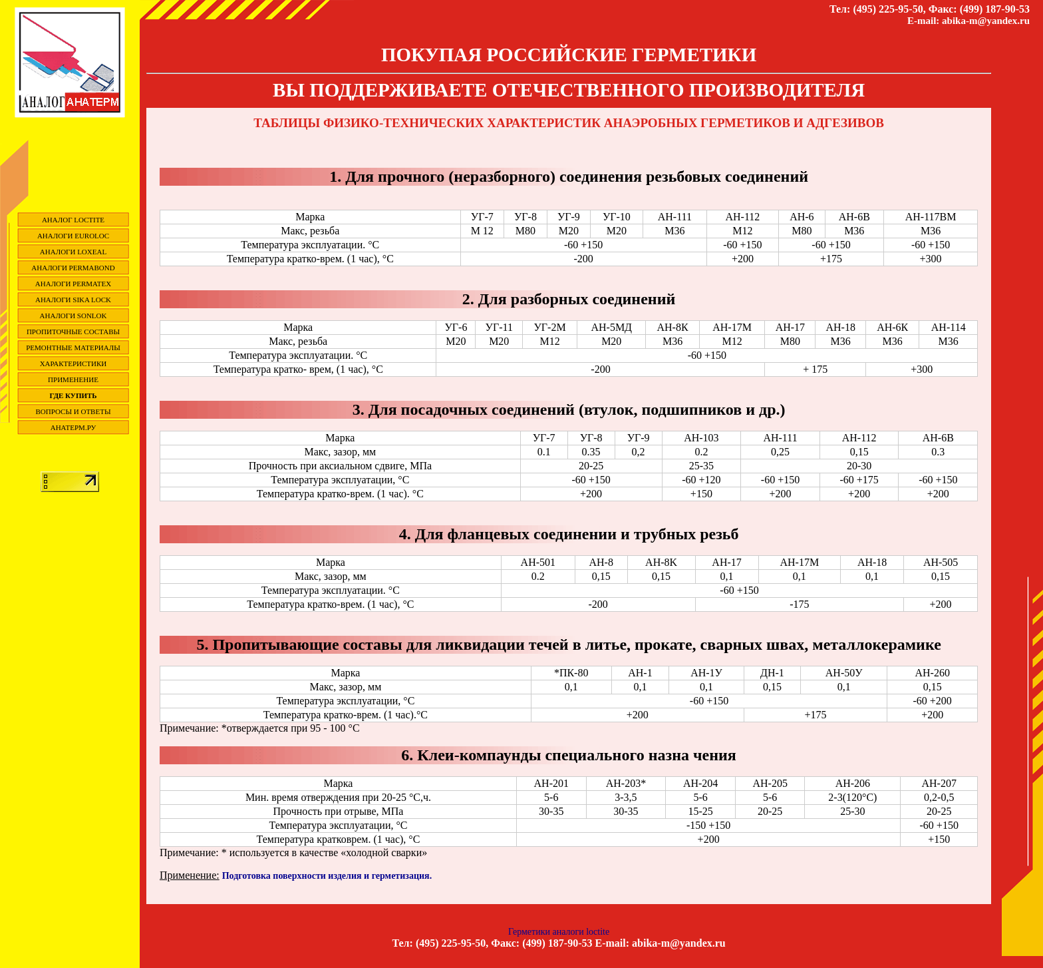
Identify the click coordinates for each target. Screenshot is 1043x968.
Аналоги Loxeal (73, 252)
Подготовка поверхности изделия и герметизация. (327, 876)
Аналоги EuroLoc (73, 236)
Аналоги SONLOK (73, 316)
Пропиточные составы (73, 332)
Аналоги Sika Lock (73, 300)
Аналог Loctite (73, 220)
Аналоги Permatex (73, 284)
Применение (73, 379)
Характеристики (73, 363)
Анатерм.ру (73, 427)
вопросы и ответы (73, 411)
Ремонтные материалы (73, 348)
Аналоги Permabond (72, 268)
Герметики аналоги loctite (558, 932)
